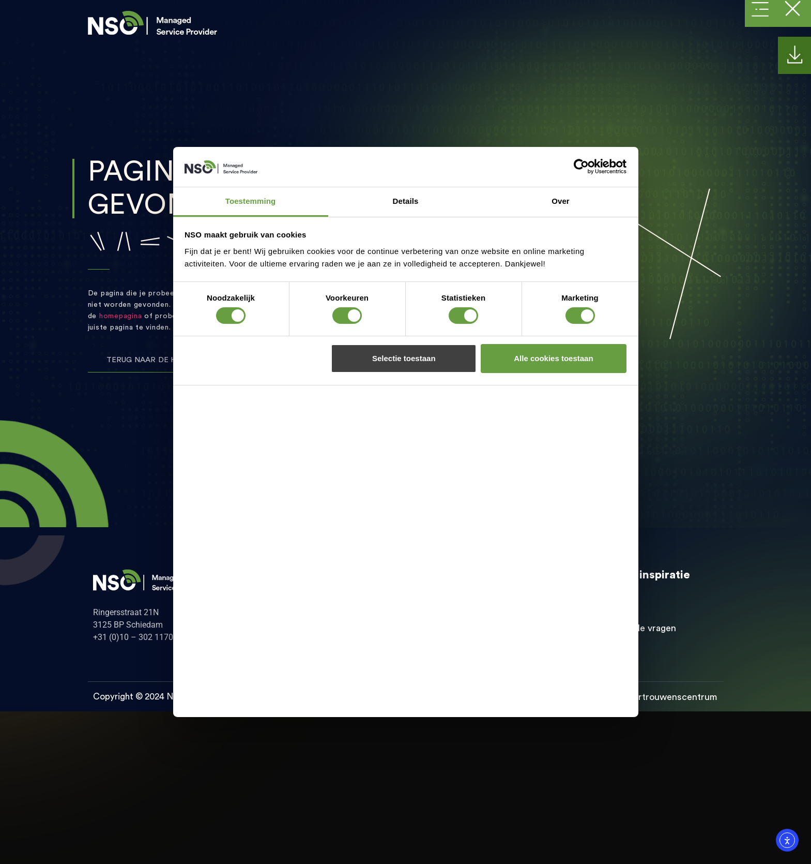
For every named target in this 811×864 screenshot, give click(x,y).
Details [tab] (406, 201)
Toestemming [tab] (250, 201)
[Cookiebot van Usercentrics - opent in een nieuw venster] (581, 166)
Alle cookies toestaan (553, 358)
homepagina (120, 316)
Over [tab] (561, 201)
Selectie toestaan (404, 358)
